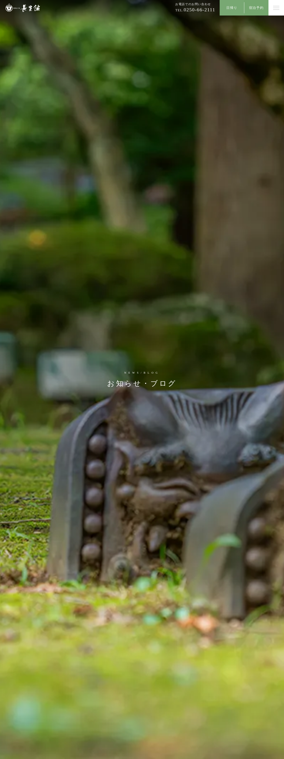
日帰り (231, 8)
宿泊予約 (256, 8)
